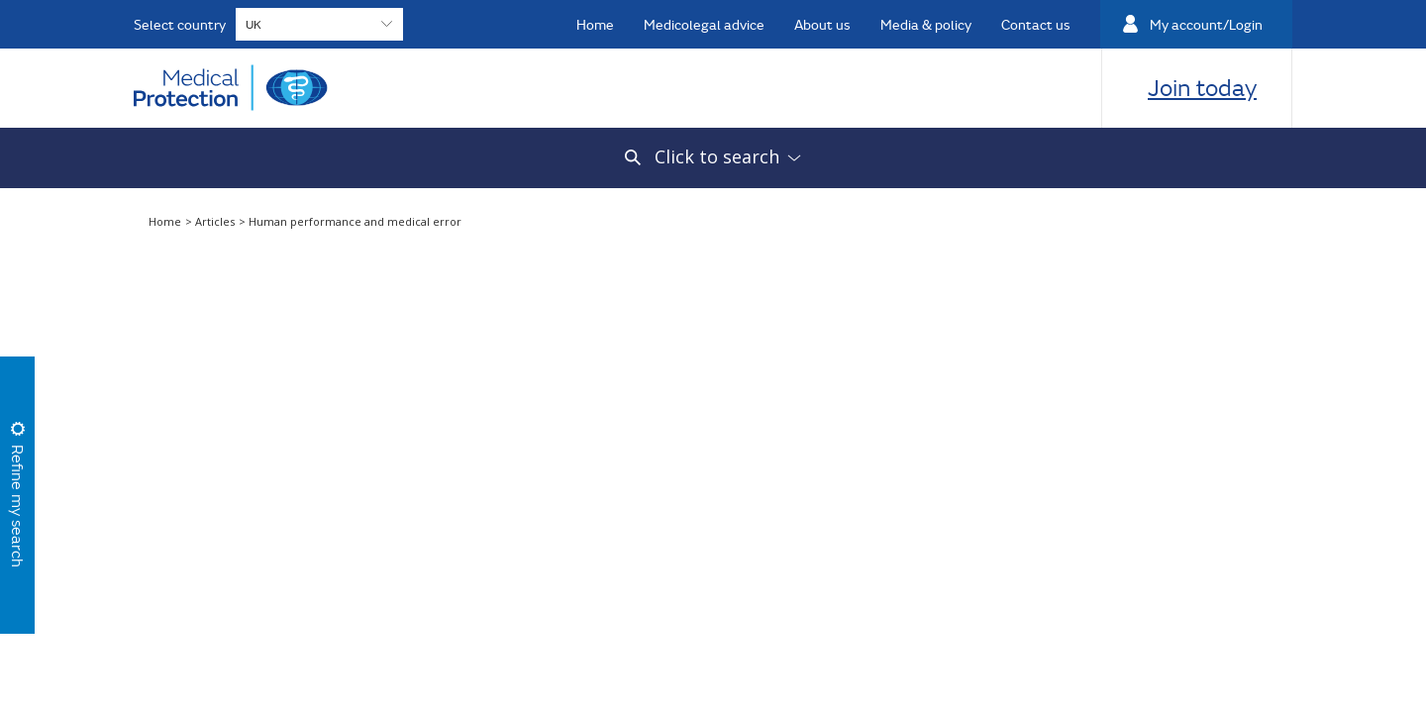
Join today (1202, 87)
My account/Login (1206, 24)
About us (822, 24)
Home (595, 24)
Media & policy (925, 24)
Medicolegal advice (704, 24)
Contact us (1035, 24)
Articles (216, 221)
